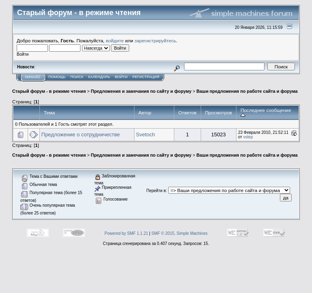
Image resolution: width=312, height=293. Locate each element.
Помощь (56, 77)
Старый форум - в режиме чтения (49, 91)
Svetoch (145, 134)
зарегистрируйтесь (155, 40)
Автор (145, 112)
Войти (121, 77)
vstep (248, 137)
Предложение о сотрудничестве (80, 134)
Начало (32, 77)
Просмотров (218, 112)
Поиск (76, 77)
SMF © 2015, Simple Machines (180, 233)
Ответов (187, 112)
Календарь (99, 77)
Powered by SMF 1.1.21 (126, 233)
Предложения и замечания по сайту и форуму (141, 91)
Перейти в (156, 190)
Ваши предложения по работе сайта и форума (247, 91)
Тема (49, 112)
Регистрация (145, 77)
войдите (115, 40)
